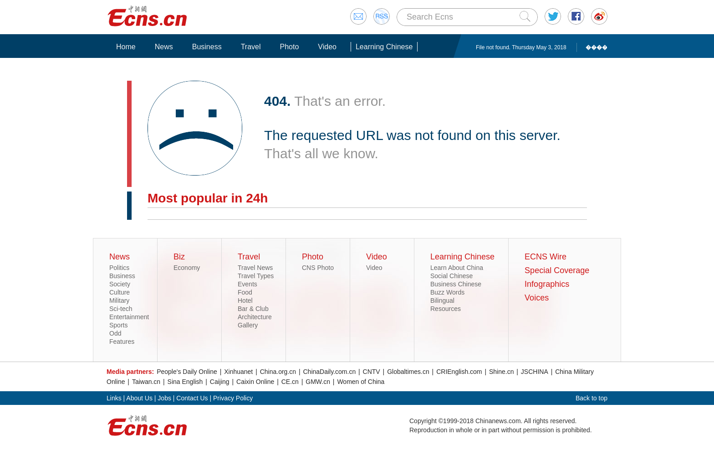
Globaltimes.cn (408, 371)
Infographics (547, 284)
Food (245, 292)
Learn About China (456, 267)
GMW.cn (318, 381)
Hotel (245, 300)
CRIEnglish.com (459, 371)
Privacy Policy (233, 398)
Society (119, 284)
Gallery (248, 325)
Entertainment (129, 317)
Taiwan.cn (146, 381)
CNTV (371, 371)
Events (247, 284)
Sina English (185, 381)
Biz (179, 256)
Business (207, 47)
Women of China (360, 381)
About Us (139, 398)
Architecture (255, 317)
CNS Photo (318, 267)
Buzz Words (447, 292)
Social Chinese (451, 276)
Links (114, 398)
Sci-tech (121, 308)
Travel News (255, 267)
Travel (251, 47)
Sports (118, 325)
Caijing (220, 381)
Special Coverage (557, 270)
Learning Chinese (384, 47)
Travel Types (256, 276)
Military (119, 300)
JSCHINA (534, 371)
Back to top (591, 398)
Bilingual (442, 300)
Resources (445, 308)
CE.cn (290, 381)
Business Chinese (455, 284)
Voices (537, 297)
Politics (119, 267)
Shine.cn (501, 371)
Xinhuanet (238, 371)
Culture (119, 292)
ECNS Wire (545, 256)
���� (596, 47)
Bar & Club (253, 308)
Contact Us (192, 398)
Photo (289, 47)
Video (327, 47)
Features (121, 341)
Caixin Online (255, 381)
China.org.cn (278, 371)
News (164, 47)
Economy (186, 267)
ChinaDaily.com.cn (329, 371)
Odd (115, 333)
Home (126, 47)
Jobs (164, 398)
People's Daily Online (187, 371)
